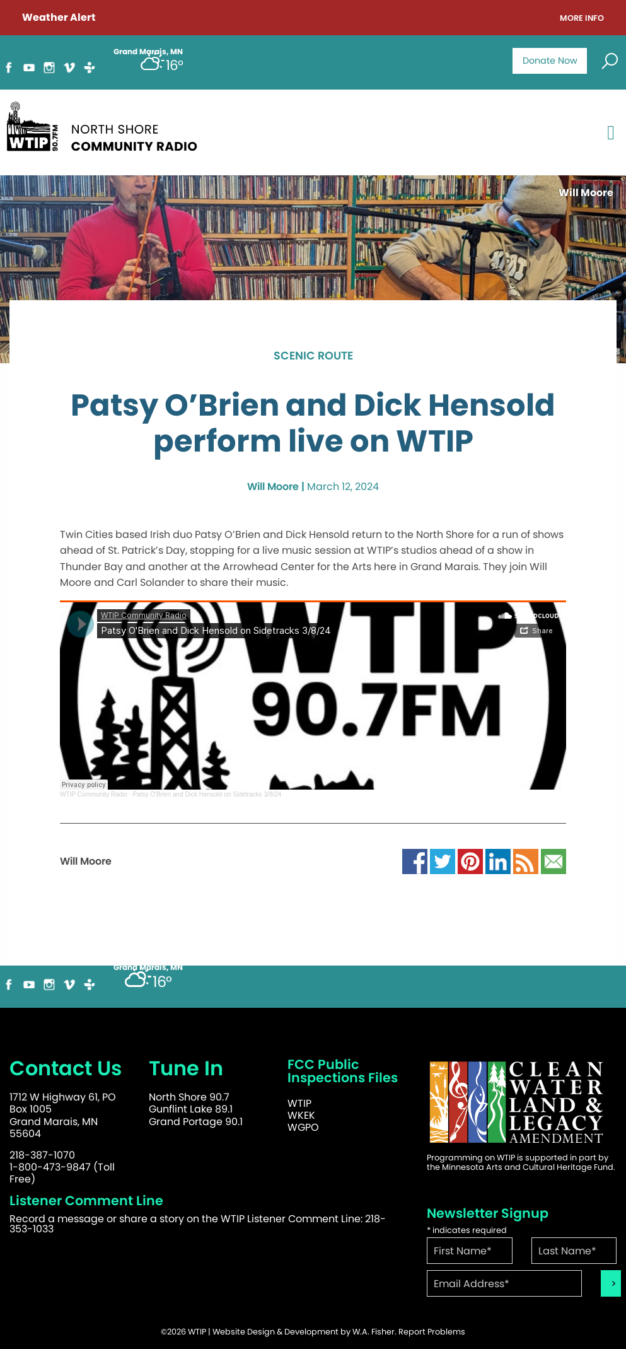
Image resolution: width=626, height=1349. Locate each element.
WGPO (303, 1127)
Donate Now (550, 60)
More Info (582, 19)
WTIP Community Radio (93, 794)
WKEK (301, 1115)
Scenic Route (313, 356)
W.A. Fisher (373, 1331)
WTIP (299, 1103)
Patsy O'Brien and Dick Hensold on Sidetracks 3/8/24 (206, 794)
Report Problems (431, 1331)
